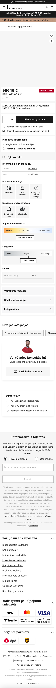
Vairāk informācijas (15, 290)
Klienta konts (9, 580)
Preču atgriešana (11, 570)
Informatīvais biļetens (14, 575)
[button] (51, 35)
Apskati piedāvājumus (26, 15)
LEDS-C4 (32, 168)
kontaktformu (10, 516)
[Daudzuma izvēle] (8, 119)
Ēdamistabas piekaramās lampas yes (23, 333)
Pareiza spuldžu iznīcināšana (29, 665)
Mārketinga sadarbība (14, 555)
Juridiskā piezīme (41, 652)
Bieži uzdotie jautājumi (15, 544)
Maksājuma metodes (14, 560)
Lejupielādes (11, 309)
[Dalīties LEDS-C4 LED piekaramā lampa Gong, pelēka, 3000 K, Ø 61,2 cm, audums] (51, 41)
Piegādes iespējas (12, 565)
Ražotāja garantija (12, 591)
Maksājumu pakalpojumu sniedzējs (21, 603)
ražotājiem (33, 525)
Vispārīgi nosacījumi (12, 656)
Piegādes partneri (15, 632)
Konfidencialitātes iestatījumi (20, 652)
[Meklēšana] (47, 7)
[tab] (28, 565)
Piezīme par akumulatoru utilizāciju (28, 660)
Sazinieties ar (9, 550)
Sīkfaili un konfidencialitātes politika (38, 656)
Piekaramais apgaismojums (19, 26)
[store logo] (16, 7)
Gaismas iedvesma (12, 585)
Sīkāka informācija (15, 300)
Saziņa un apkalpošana (19, 538)
